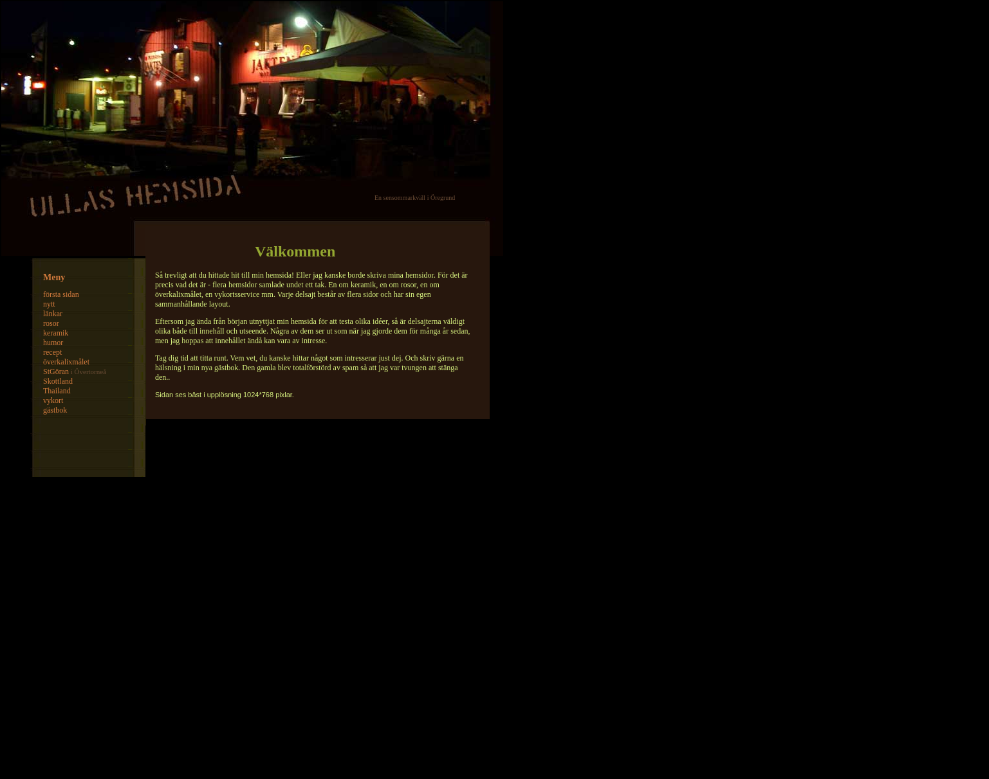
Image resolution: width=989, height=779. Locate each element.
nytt (49, 304)
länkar (52, 313)
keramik (55, 332)
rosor (51, 323)
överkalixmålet (66, 361)
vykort (53, 400)
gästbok (55, 410)
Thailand (57, 390)
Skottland (58, 381)
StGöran (56, 371)
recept (52, 352)
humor (53, 342)
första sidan (61, 294)
